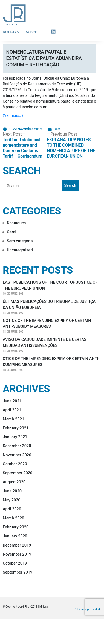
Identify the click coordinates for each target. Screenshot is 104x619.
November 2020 (17, 454)
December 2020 (17, 445)
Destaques (16, 222)
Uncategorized (20, 250)
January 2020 (15, 536)
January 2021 (15, 436)
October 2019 (15, 563)
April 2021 (12, 410)
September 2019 (17, 572)
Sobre (31, 32)
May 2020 (12, 500)
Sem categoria (20, 241)
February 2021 (15, 428)
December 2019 (17, 545)
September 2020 (17, 472)
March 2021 (13, 419)
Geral (57, 129)
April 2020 (12, 509)
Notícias (11, 32)
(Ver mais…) (13, 115)
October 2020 (15, 463)
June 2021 (12, 401)
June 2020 (12, 491)
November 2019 (17, 554)
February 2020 (15, 527)
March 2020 (13, 518)
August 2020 (14, 481)
